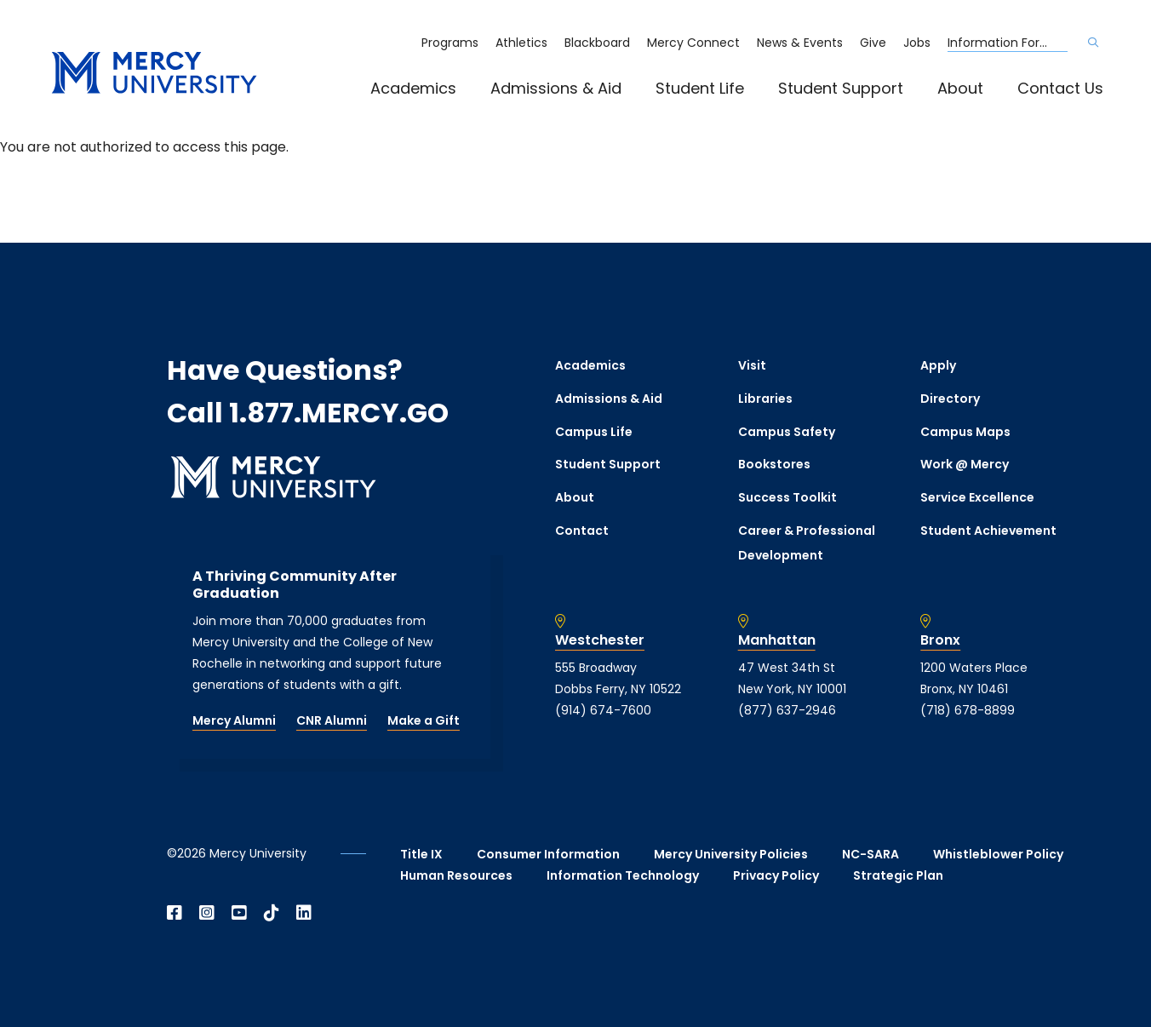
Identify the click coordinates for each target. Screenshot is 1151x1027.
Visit (752, 365)
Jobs (917, 42)
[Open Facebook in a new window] (174, 912)
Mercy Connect (693, 42)
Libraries (765, 398)
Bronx (940, 640)
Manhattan (777, 640)
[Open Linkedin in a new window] (304, 912)
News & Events (800, 42)
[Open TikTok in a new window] (271, 912)
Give (873, 42)
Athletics (521, 42)
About (960, 88)
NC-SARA (870, 854)
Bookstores (774, 464)
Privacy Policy (776, 875)
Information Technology (623, 875)
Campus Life (594, 431)
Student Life (700, 88)
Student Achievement (988, 530)
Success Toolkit (787, 497)
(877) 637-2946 (787, 710)
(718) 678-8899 (967, 710)
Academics (413, 88)
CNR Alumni (331, 720)
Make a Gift (423, 720)
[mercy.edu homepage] (154, 73)
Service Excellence (977, 497)
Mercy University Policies (731, 854)
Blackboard (597, 42)
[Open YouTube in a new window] (239, 912)
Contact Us (1060, 88)
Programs (449, 42)
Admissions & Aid (555, 88)
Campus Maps (965, 431)
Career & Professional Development (806, 543)
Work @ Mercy (964, 464)
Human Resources (456, 875)
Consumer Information (548, 854)
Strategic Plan (898, 875)
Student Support (840, 88)
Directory (950, 398)
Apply (938, 365)
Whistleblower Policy (998, 854)
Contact (582, 530)
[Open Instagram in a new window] (207, 912)
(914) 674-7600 (603, 710)
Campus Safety (786, 431)
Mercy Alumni (234, 720)
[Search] (1093, 42)
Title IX (421, 854)
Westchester (599, 640)
